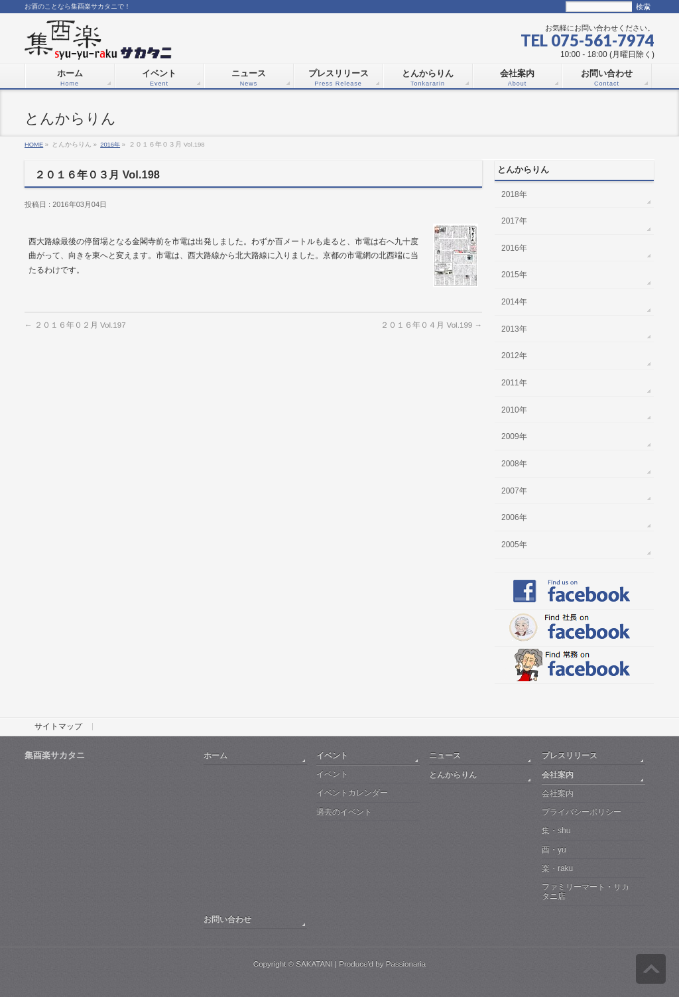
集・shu (556, 830)
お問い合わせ (227, 919)
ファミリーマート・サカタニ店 (585, 891)
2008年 (514, 463)
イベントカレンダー (352, 792)
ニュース (445, 755)
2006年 (514, 517)
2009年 (514, 436)
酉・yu (554, 849)
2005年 (514, 544)
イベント (332, 755)
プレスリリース (569, 755)
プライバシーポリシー (581, 812)
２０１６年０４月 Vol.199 (431, 324)
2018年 (514, 194)
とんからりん (453, 774)
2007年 (514, 491)
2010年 (514, 410)
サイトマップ (58, 727)
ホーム (215, 755)
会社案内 (558, 774)
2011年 (514, 382)
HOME (34, 144)
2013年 (514, 329)
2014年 (514, 301)
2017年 (514, 221)
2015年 (514, 274)
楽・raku (557, 868)
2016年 (110, 144)
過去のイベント (344, 812)
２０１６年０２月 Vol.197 (75, 324)
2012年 (514, 355)
